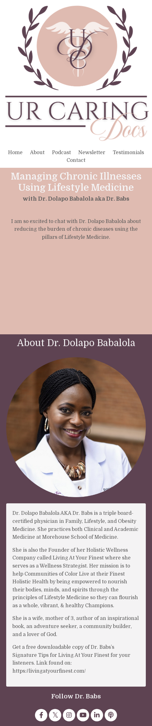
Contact (76, 160)
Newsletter (91, 152)
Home (15, 152)
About (37, 152)
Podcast (61, 152)
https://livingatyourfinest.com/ (49, 671)
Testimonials (128, 152)
